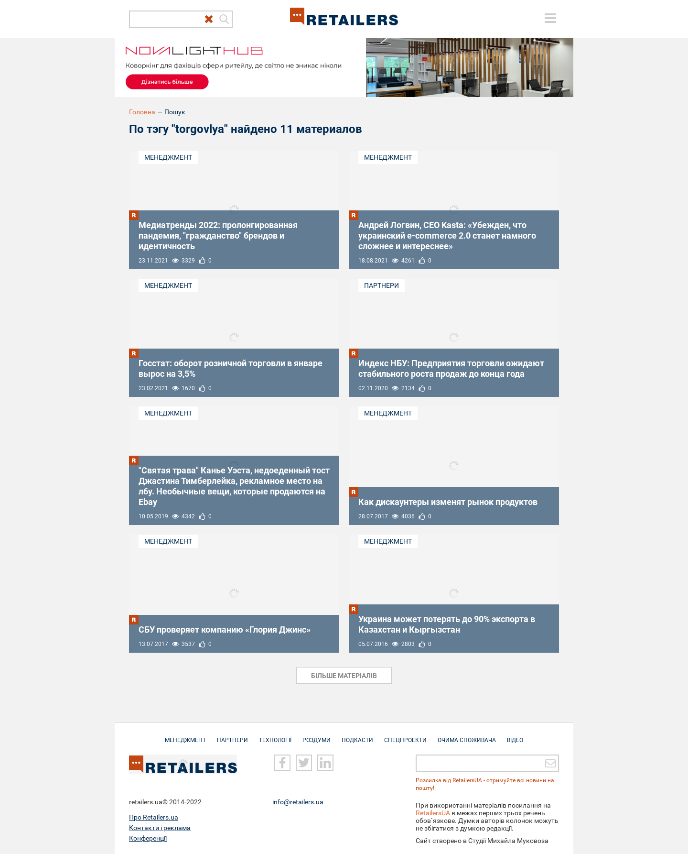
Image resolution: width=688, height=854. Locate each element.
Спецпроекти (405, 735)
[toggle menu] (550, 18)
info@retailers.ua (297, 802)
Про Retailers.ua (153, 817)
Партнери (381, 285)
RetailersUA (433, 813)
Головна (142, 112)
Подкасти (357, 735)
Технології (275, 735)
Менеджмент (168, 157)
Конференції (148, 838)
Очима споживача (467, 735)
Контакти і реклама (160, 828)
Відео (515, 735)
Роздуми (316, 735)
